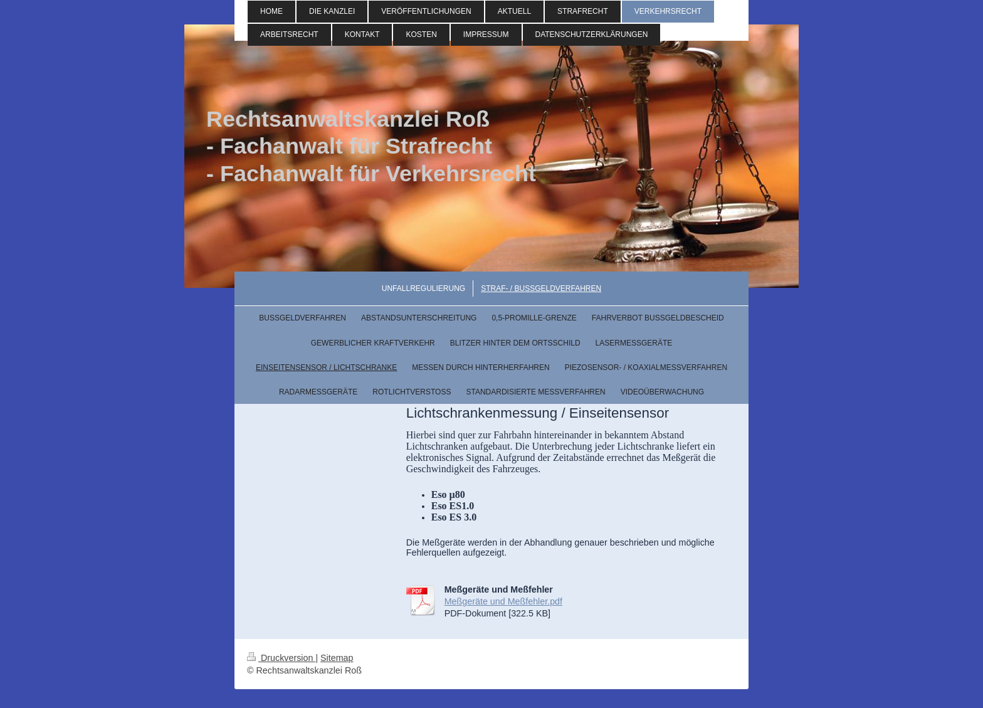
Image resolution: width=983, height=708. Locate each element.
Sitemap (336, 658)
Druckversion (281, 658)
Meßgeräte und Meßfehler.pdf (503, 601)
